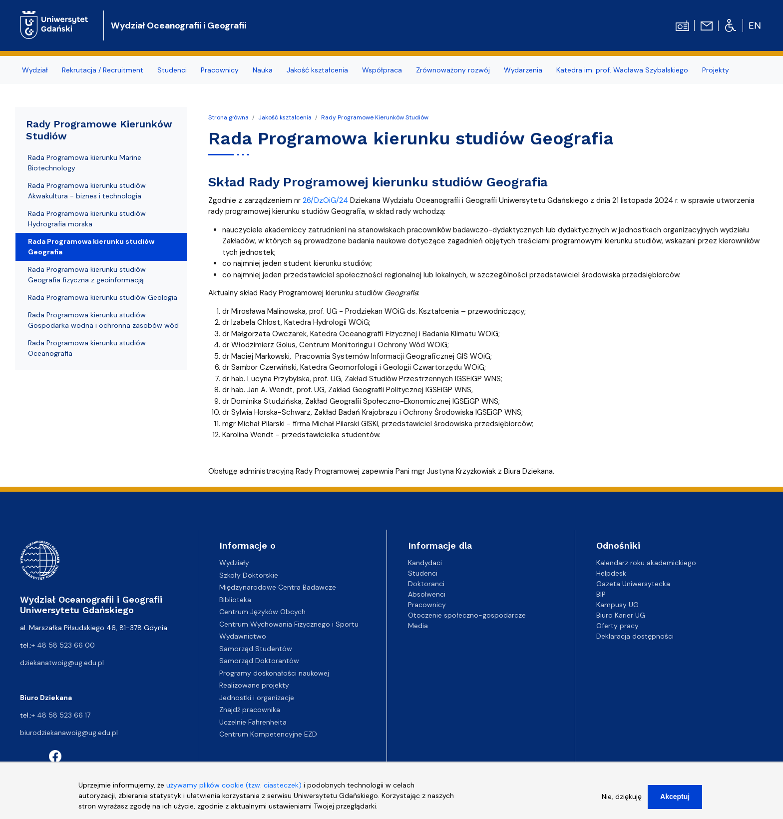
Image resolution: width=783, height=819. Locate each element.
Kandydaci (425, 562)
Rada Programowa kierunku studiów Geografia (91, 246)
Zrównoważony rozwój (453, 69)
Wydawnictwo (242, 636)
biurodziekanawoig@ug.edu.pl (69, 732)
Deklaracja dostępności (635, 636)
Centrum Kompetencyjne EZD (268, 734)
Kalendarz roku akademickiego (646, 562)
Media (418, 625)
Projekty (715, 69)
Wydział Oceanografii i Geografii (178, 25)
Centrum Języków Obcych (262, 611)
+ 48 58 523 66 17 (60, 715)
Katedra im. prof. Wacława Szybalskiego (622, 69)
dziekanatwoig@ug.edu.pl (62, 662)
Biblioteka (235, 599)
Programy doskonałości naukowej (274, 673)
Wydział (35, 69)
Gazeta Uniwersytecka (633, 583)
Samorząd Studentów (255, 648)
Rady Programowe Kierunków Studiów (374, 117)
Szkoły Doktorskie (248, 575)
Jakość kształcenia (317, 69)
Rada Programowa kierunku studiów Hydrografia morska (87, 218)
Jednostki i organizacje (256, 697)
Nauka (263, 69)
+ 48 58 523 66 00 (63, 645)
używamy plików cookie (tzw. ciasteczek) (234, 789)
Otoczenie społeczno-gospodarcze (467, 615)
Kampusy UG (617, 604)
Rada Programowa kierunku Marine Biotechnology (84, 162)
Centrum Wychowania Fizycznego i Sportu (289, 624)
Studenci (172, 69)
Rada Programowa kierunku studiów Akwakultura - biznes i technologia (87, 190)
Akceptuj (675, 801)
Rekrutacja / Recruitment (102, 69)
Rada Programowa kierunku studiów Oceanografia (87, 348)
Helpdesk (611, 573)
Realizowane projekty (254, 685)
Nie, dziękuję (622, 801)
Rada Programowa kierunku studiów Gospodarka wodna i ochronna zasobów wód (103, 320)
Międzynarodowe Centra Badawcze (277, 587)
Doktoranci (426, 583)
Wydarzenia (523, 69)
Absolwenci (426, 594)
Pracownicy (220, 69)
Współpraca (382, 69)
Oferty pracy (617, 625)
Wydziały (234, 562)
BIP (601, 594)
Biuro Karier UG (620, 615)
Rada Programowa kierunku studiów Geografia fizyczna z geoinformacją (87, 274)
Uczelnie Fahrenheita (253, 722)
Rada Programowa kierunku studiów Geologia (102, 297)
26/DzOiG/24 (325, 200)
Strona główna (228, 117)
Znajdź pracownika (249, 709)
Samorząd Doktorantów (259, 660)
